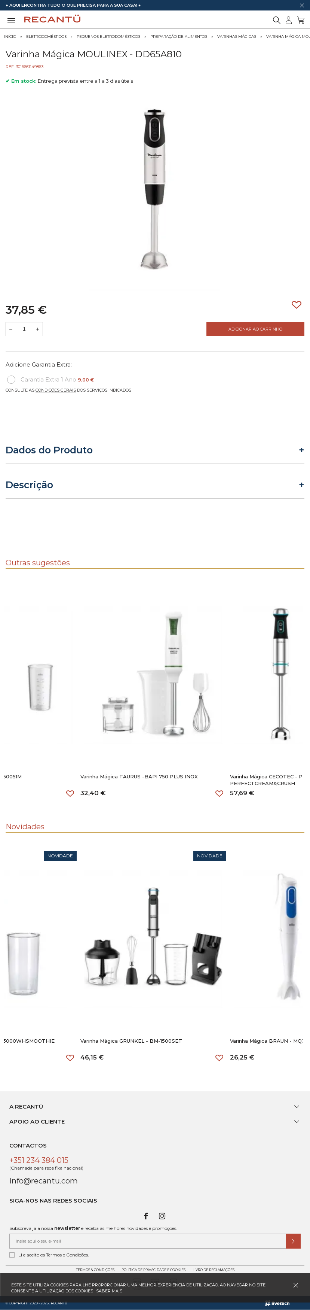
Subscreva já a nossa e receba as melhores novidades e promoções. (93, 1228)
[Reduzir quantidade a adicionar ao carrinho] (11, 329)
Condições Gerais (56, 390)
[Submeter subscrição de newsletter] (293, 1241)
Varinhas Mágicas (236, 36)
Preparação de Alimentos (178, 36)
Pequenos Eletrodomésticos (108, 36)
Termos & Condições (95, 1270)
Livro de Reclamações (213, 1270)
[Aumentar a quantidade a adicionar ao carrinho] (38, 329)
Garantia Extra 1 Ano (50, 380)
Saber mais (109, 1291)
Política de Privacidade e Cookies (153, 1270)
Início (10, 36)
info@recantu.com (43, 1180)
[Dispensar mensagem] (301, 5)
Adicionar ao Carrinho (255, 329)
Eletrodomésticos (46, 36)
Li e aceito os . (49, 1255)
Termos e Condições (67, 1255)
